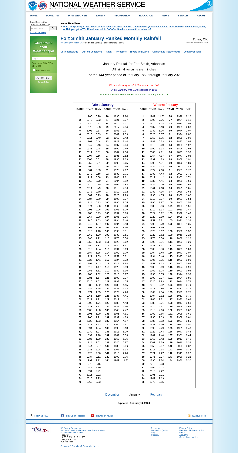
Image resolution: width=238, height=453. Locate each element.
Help (153, 432)
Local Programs (192, 51)
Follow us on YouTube (103, 416)
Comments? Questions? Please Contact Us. (80, 446)
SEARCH (183, 15)
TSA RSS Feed (197, 416)
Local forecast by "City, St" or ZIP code (40, 23)
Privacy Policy (43, 82)
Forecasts (121, 51)
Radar (109, 51)
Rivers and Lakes (139, 51)
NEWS (165, 15)
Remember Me (42, 70)
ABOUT (201, 15)
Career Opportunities (188, 437)
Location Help (38, 32)
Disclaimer (156, 428)
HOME (34, 15)
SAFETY (100, 15)
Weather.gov (66, 43)
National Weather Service (72, 432)
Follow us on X (39, 416)
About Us (183, 435)
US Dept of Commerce (71, 428)
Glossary (155, 435)
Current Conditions (92, 51)
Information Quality (159, 430)
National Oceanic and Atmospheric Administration (83, 430)
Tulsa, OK (78, 43)
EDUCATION (146, 15)
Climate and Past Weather (166, 51)
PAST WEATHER (77, 15)
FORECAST (52, 15)
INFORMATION (122, 15)
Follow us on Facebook (73, 416)
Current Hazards (69, 51)
